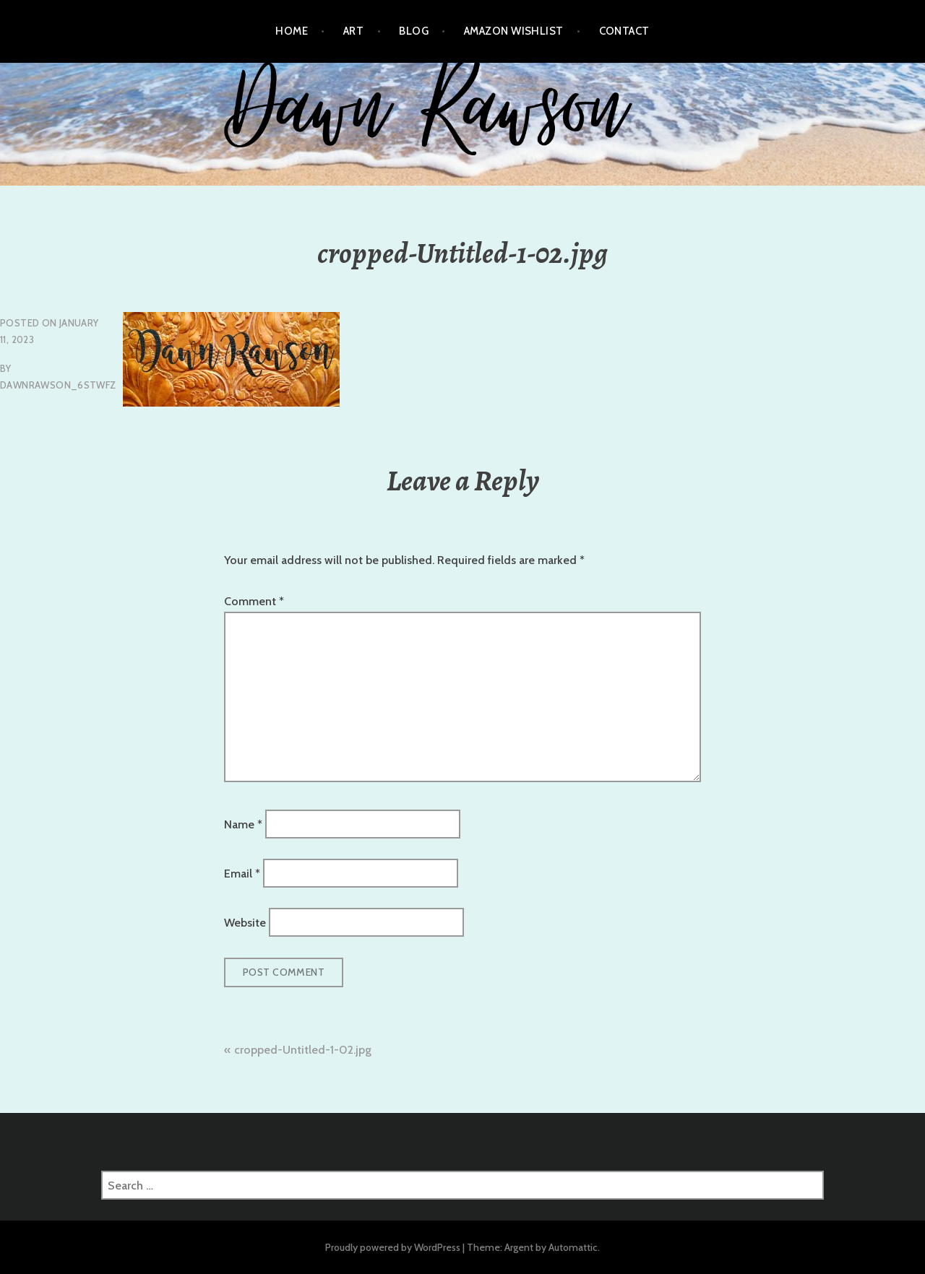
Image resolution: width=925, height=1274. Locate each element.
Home (291, 31)
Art (353, 31)
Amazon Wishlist (514, 31)
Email (242, 873)
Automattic (573, 1247)
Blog (414, 31)
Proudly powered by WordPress (392, 1247)
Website (245, 923)
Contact (624, 31)
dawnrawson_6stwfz (58, 385)
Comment (254, 601)
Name (243, 824)
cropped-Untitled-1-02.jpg (302, 1050)
